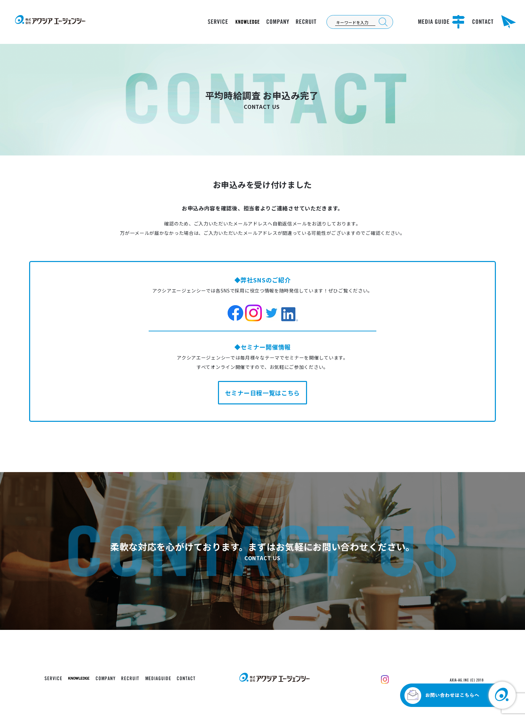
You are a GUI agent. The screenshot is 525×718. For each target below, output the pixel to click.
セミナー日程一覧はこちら (262, 392)
